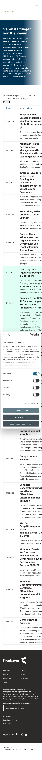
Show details (30, 404)
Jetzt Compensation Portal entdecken (16, 703)
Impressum (7, 716)
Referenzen (7, 678)
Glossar (23, 674)
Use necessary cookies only (21, 424)
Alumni (22, 670)
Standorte (6, 670)
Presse (5, 674)
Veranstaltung (26, 108)
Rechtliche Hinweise (10, 720)
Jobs (5, 683)
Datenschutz (7, 724)
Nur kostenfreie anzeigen (16, 98)
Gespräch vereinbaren (15, 708)
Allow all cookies (21, 411)
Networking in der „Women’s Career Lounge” (30, 214)
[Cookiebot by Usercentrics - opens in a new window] (29, 334)
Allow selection (21, 417)
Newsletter (24, 678)
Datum (9, 108)
